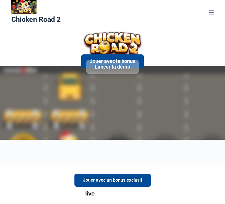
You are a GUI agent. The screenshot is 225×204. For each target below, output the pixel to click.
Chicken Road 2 (36, 19)
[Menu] (211, 12)
